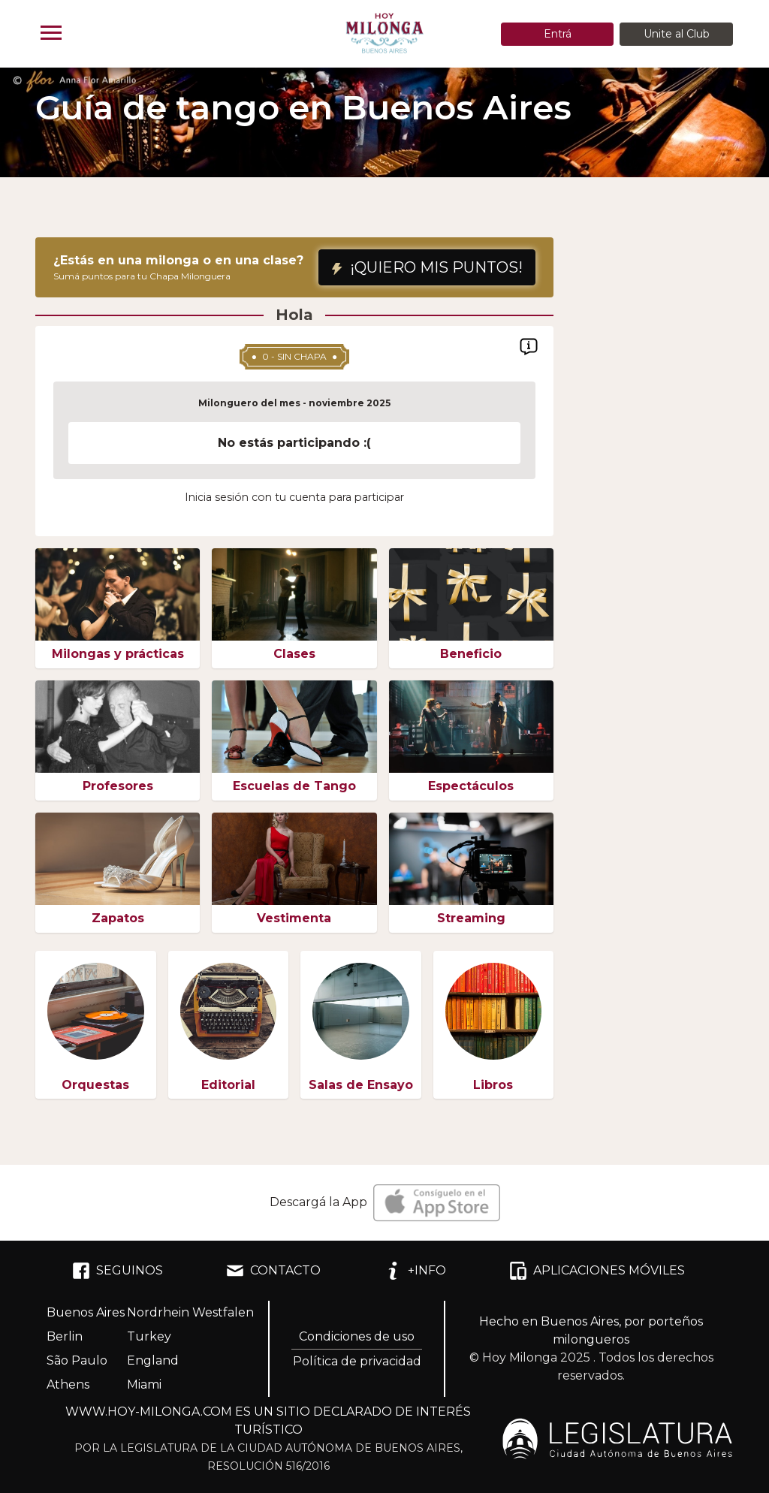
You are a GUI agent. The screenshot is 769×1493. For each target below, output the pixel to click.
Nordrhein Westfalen (190, 1312)
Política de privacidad (357, 1361)
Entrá (557, 34)
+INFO (415, 1271)
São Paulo (77, 1360)
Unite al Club (677, 34)
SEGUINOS (117, 1271)
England (153, 1360)
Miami (144, 1384)
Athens (68, 1384)
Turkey (149, 1336)
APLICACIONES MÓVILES (597, 1271)
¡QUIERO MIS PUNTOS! (427, 267)
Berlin (65, 1336)
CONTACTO (273, 1271)
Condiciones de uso (357, 1336)
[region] (294, 444)
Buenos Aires (86, 1312)
